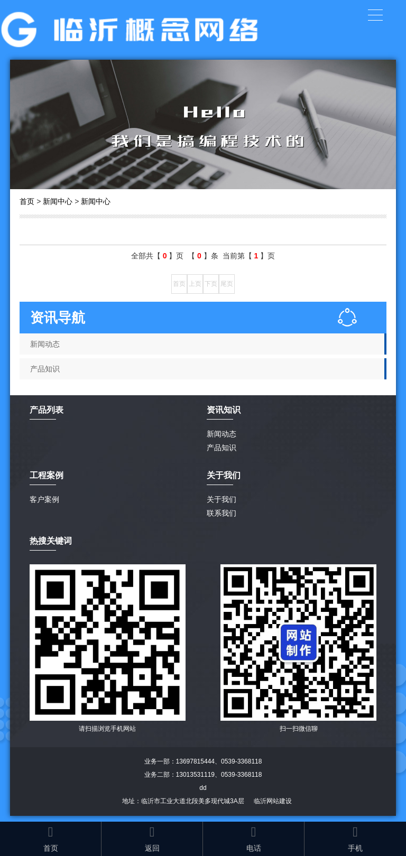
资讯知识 (224, 409)
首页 (27, 201)
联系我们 (221, 513)
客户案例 (44, 499)
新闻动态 (45, 344)
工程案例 (46, 475)
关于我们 (221, 499)
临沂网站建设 (273, 801)
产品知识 (45, 369)
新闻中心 (57, 201)
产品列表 (46, 409)
